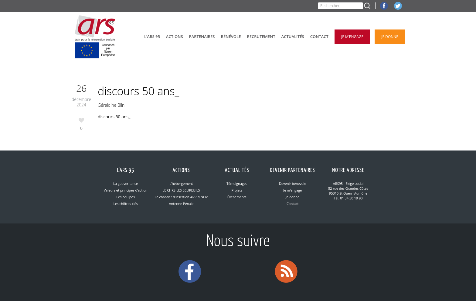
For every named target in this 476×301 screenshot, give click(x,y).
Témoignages (236, 183)
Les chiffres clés (125, 203)
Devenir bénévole (292, 183)
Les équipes (125, 197)
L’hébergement (181, 183)
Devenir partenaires (292, 170)
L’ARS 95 (125, 170)
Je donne (292, 197)
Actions (181, 170)
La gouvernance (125, 183)
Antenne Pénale (181, 203)
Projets (236, 190)
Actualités (237, 170)
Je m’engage (292, 190)
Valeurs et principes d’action (126, 190)
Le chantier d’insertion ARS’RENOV (181, 197)
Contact (293, 203)
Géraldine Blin (111, 105)
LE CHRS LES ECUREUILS (181, 190)
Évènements (236, 197)
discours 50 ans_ (114, 116)
